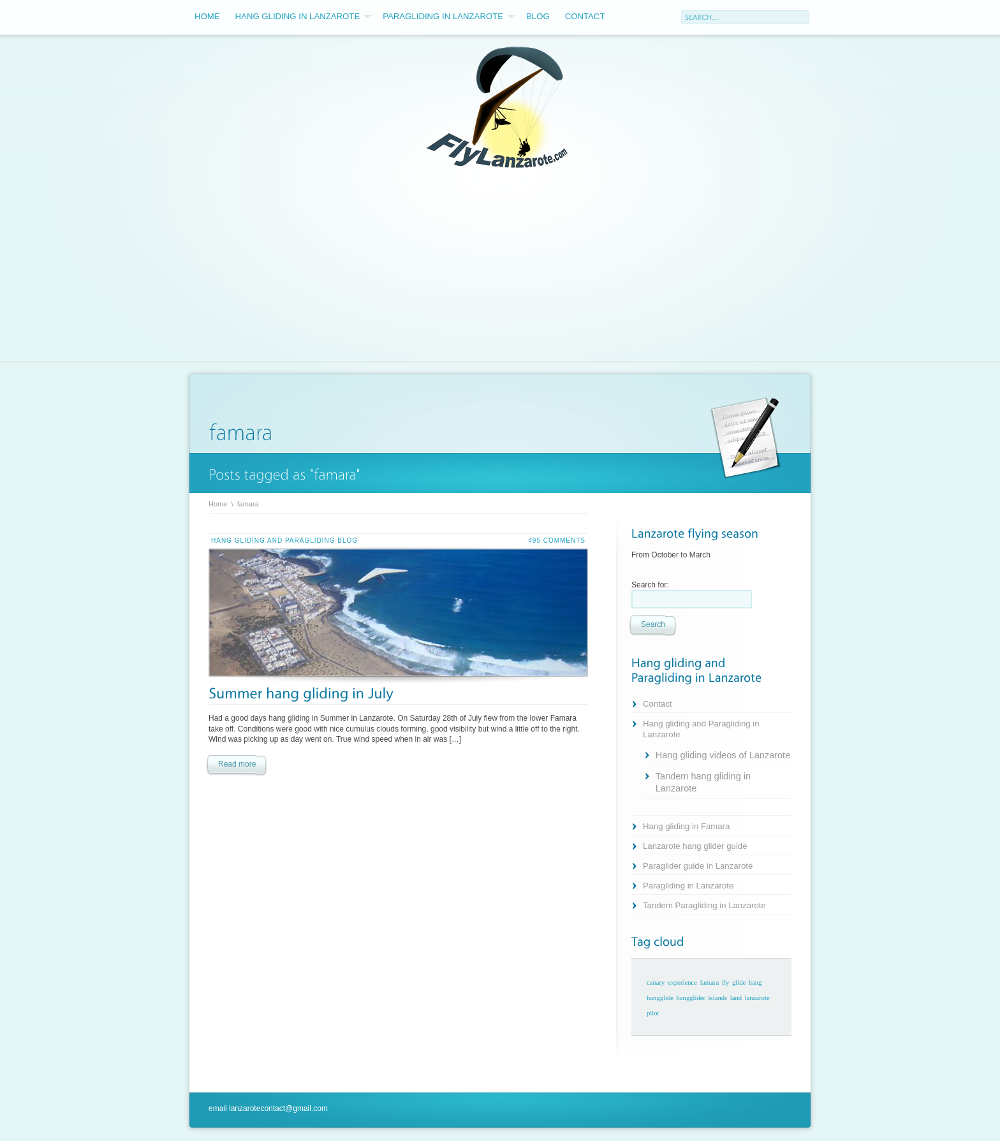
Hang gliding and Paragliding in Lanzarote (701, 729)
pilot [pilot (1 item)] (653, 1013)
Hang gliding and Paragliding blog (284, 540)
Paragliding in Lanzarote (449, 16)
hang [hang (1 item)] (755, 982)
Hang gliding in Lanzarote (303, 16)
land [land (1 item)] (736, 997)
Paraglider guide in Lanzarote (698, 866)
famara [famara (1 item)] (709, 982)
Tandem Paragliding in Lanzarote (704, 905)
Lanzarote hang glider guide (695, 846)
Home (207, 16)
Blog (538, 16)
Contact (585, 16)
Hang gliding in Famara (686, 826)
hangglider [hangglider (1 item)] (691, 997)
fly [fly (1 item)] (726, 982)
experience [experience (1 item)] (682, 982)
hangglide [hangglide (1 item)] (660, 997)
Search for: (650, 584)
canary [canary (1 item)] (656, 982)
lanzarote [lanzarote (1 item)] (757, 997)
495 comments (556, 540)
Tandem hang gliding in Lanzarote (703, 782)
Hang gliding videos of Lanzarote (723, 755)
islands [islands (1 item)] (718, 997)
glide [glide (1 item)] (739, 982)
